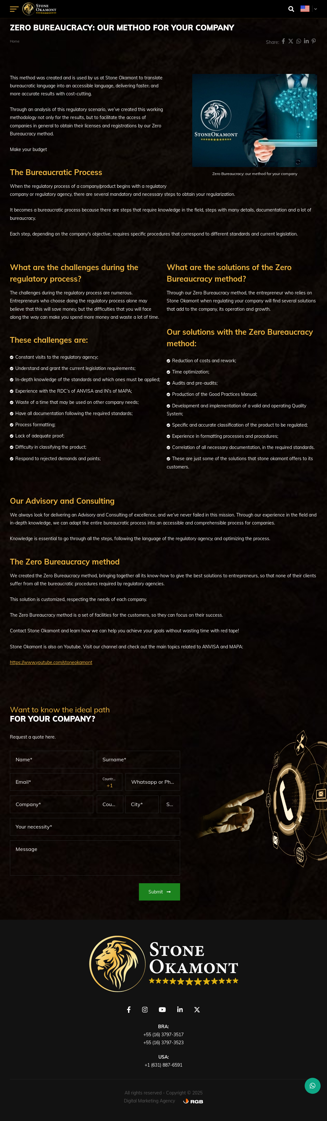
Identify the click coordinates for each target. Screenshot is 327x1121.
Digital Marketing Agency (149, 1101)
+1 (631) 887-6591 (163, 1065)
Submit (159, 892)
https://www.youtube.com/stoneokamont (51, 662)
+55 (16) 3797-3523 (163, 1042)
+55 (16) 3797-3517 (163, 1034)
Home (14, 41)
